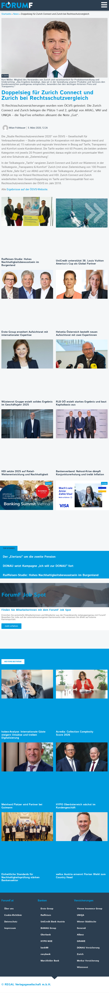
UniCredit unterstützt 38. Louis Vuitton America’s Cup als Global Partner (80, 262)
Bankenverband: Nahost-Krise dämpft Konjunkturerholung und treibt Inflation (80, 473)
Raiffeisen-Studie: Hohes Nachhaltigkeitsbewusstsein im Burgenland (20, 262)
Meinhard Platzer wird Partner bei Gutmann (21, 806)
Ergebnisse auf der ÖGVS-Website (27, 189)
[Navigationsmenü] (104, 4)
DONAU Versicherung (88, 948)
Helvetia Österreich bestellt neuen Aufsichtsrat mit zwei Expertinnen (77, 333)
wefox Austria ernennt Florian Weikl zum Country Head (81, 876)
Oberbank (46, 935)
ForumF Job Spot (23, 595)
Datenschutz (10, 922)
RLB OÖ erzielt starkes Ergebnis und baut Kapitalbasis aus (81, 403)
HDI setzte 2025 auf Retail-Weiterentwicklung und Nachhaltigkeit (24, 473)
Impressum (10, 928)
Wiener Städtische (86, 922)
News (16, 14)
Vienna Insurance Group (89, 909)
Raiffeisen (46, 915)
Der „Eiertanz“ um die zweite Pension (29, 557)
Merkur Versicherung (88, 961)
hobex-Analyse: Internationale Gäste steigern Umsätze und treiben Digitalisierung (23, 735)
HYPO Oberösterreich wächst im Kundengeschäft (75, 806)
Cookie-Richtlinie (13, 915)
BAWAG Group (48, 928)
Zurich (80, 954)
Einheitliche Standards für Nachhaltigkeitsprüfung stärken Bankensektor (20, 878)
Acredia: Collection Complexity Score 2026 (74, 733)
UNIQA (80, 915)
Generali (81, 928)
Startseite (6, 14)
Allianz (80, 935)
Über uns (9, 909)
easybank (46, 954)
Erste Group (47, 909)
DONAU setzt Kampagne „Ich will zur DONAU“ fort (38, 566)
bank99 (44, 948)
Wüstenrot (82, 967)
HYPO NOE (46, 941)
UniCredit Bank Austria (53, 922)
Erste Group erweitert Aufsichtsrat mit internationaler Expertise (24, 333)
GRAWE (81, 941)
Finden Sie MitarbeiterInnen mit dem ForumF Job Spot (36, 610)
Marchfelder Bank (50, 961)
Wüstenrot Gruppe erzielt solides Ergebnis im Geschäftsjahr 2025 (27, 403)
